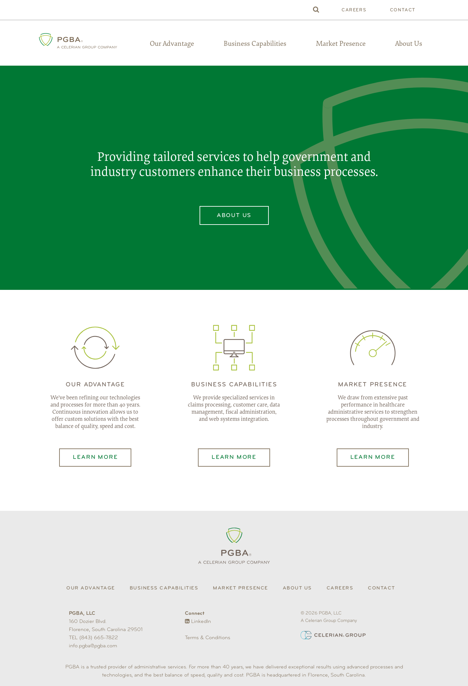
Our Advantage (172, 44)
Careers (354, 10)
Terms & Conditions (207, 638)
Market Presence (341, 44)
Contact (403, 10)
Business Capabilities (255, 44)
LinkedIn (198, 621)
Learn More (95, 457)
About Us (408, 44)
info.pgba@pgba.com (93, 646)
